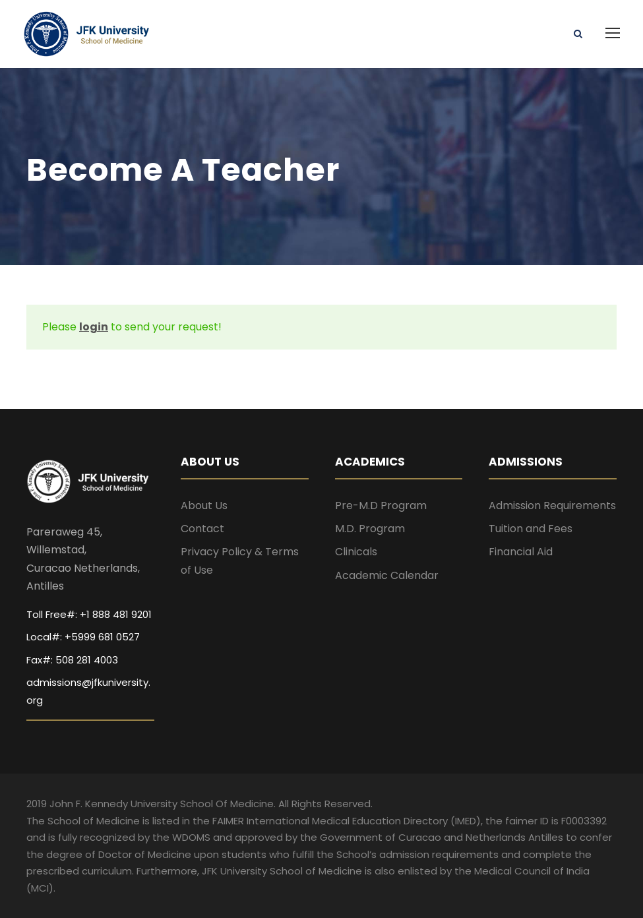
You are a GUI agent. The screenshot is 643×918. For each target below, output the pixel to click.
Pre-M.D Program (381, 505)
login (93, 326)
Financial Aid (521, 551)
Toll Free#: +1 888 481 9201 (89, 614)
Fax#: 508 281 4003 (72, 660)
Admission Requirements (552, 505)
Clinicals (356, 551)
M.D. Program (370, 528)
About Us (204, 505)
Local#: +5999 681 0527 (83, 637)
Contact (202, 528)
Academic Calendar (387, 575)
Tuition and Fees (530, 528)
